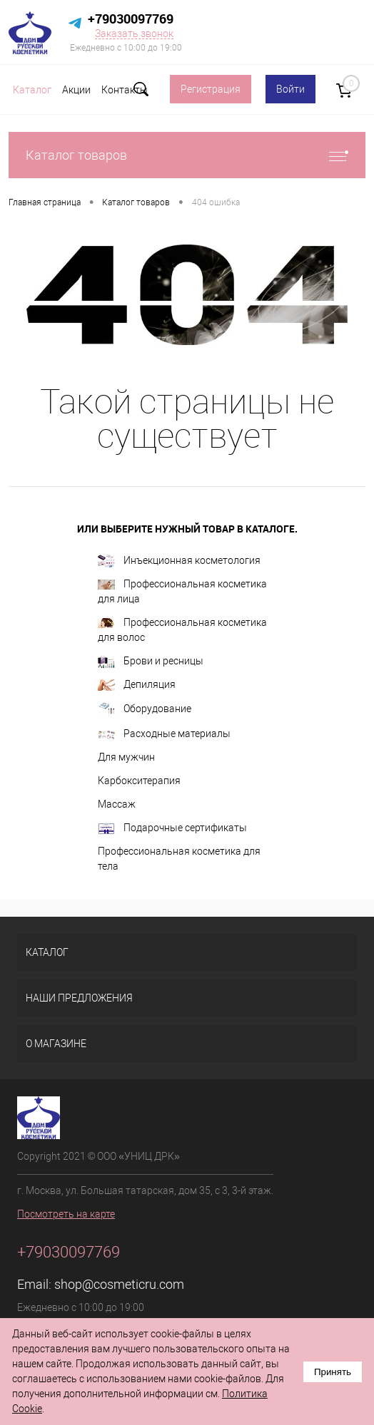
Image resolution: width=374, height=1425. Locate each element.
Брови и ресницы (150, 662)
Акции (76, 90)
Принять (332, 1372)
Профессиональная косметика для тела (179, 858)
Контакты (124, 90)
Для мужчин (126, 757)
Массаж (117, 804)
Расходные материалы (164, 733)
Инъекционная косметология (179, 561)
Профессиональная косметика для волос (182, 630)
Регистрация (211, 89)
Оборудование (144, 709)
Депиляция (137, 685)
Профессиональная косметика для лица (182, 591)
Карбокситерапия (139, 780)
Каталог (32, 90)
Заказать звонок (134, 33)
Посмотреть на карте (66, 1214)
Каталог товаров (187, 155)
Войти (290, 89)
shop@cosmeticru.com (119, 1284)
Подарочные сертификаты (172, 828)
